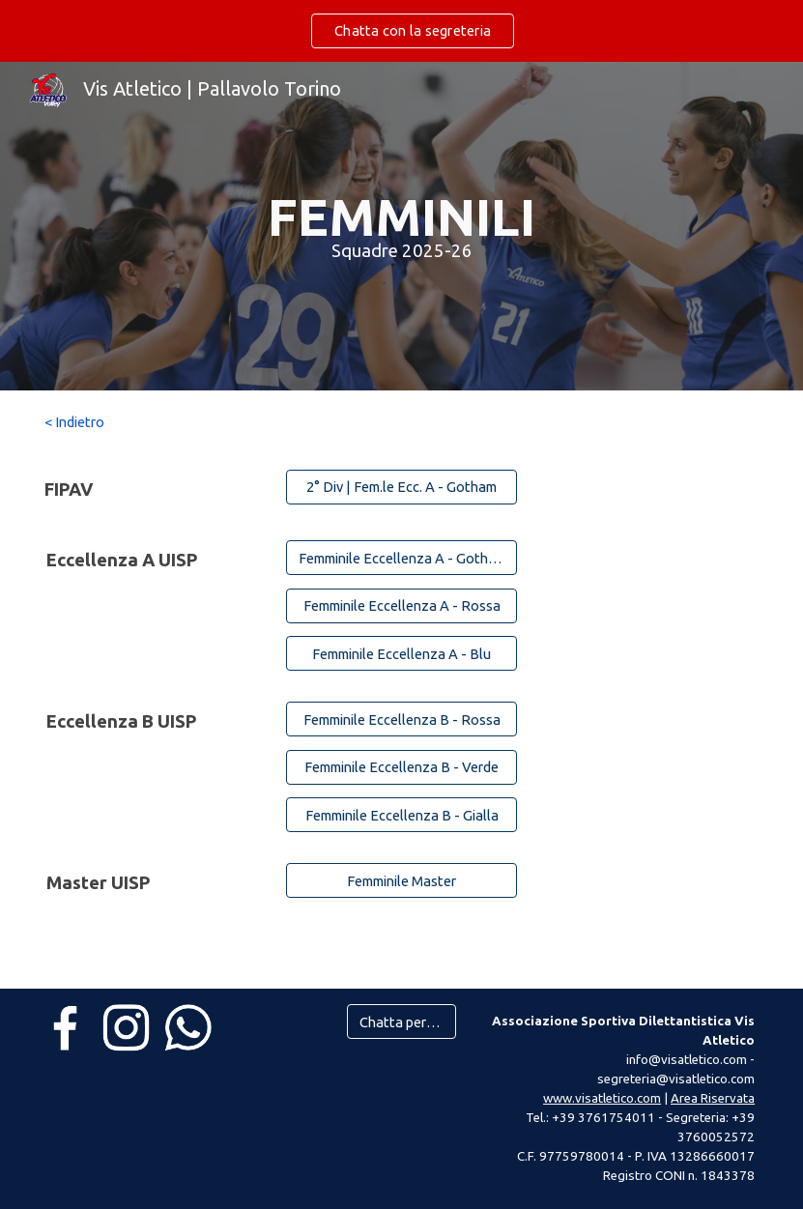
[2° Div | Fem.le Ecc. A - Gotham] (401, 486)
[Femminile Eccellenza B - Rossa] (401, 719)
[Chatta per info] (401, 1021)
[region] (401, 31)
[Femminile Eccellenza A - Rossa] (401, 606)
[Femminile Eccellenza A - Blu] (401, 653)
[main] (402, 226)
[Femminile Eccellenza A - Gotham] (401, 557)
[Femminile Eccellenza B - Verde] (401, 766)
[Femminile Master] (401, 880)
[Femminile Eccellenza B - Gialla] (401, 814)
